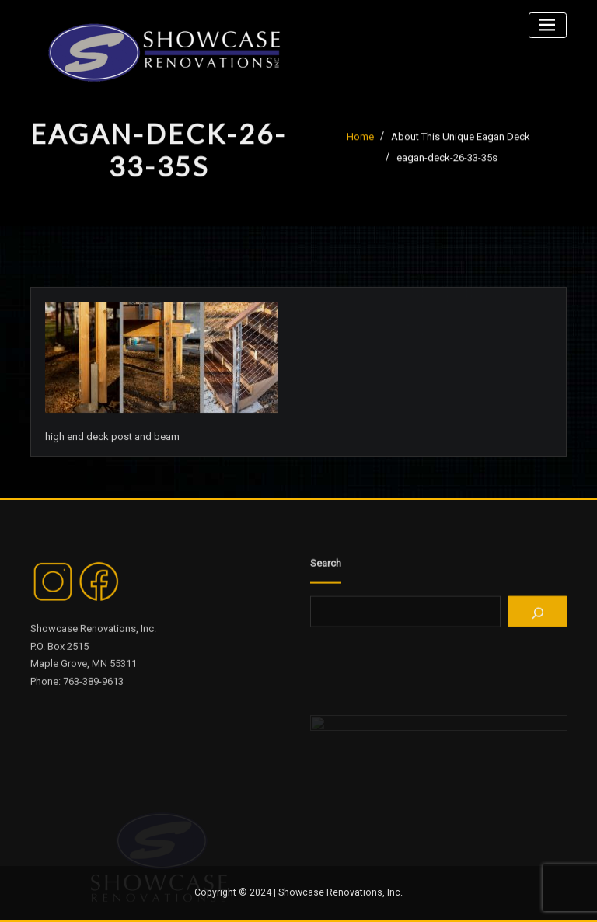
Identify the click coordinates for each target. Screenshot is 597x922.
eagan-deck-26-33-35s (447, 161)
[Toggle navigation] (548, 25)
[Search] (537, 616)
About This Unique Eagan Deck (460, 139)
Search (325, 566)
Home (360, 139)
